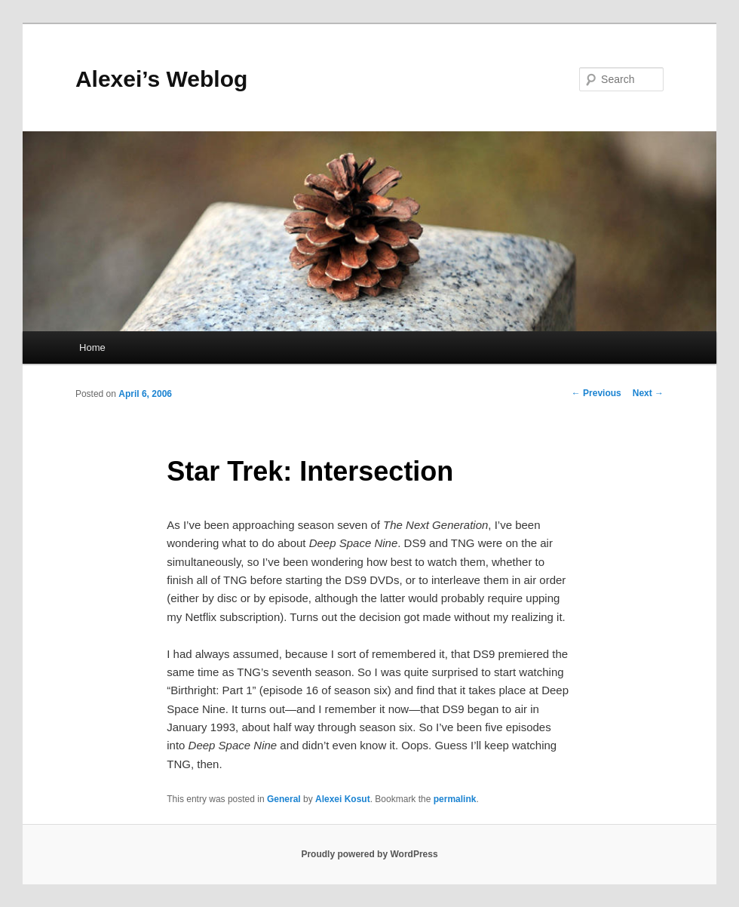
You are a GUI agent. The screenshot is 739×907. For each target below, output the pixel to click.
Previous (596, 393)
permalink (455, 799)
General (284, 799)
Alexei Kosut (342, 799)
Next (648, 393)
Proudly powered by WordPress (369, 854)
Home (92, 347)
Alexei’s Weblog (161, 78)
